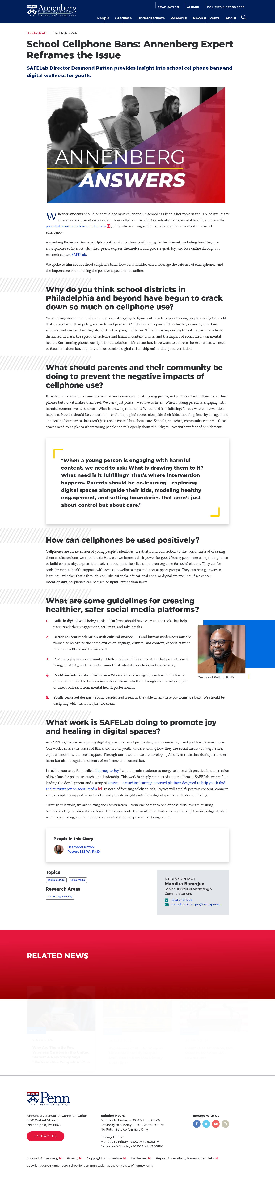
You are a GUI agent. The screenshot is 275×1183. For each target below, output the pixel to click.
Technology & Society (60, 896)
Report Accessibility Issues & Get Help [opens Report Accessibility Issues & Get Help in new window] (185, 1158)
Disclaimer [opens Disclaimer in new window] (139, 1158)
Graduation (168, 6)
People (103, 18)
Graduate (123, 18)
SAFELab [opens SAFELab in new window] (79, 254)
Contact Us (45, 1136)
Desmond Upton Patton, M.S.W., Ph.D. (83, 849)
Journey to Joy (107, 770)
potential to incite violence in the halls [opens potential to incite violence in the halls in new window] (76, 226)
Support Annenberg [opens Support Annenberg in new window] (42, 1158)
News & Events (206, 18)
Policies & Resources (225, 6)
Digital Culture (56, 879)
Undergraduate (151, 18)
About (230, 18)
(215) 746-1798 (181, 900)
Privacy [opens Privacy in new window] (72, 1158)
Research (179, 18)
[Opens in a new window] (197, 1124)
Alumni (193, 6)
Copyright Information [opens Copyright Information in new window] (104, 1158)
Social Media (78, 879)
